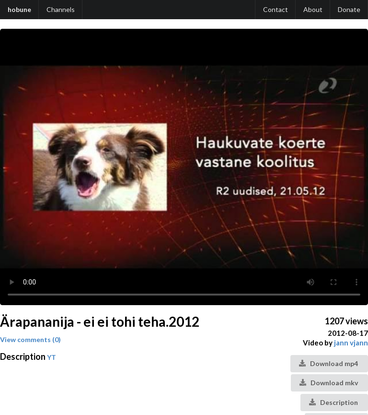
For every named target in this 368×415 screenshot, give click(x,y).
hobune (19, 9)
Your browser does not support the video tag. (184, 167)
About (312, 9)
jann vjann (351, 342)
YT (51, 357)
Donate (349, 9)
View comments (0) (30, 339)
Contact (275, 9)
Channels (60, 9)
